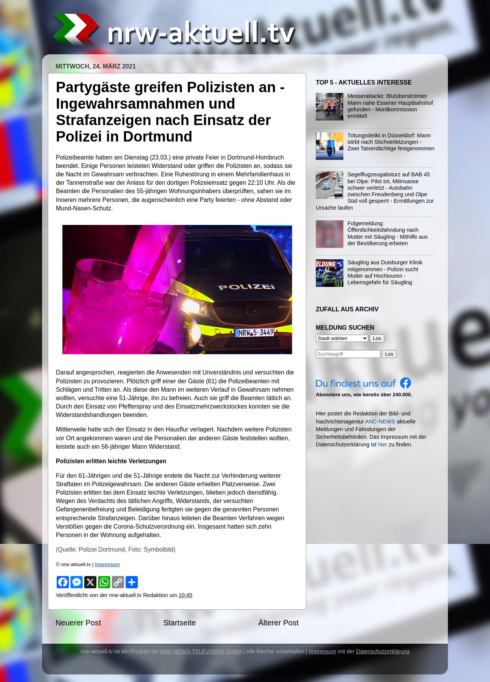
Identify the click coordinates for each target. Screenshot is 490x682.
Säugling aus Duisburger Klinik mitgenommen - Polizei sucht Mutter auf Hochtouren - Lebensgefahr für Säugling (385, 272)
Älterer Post (278, 623)
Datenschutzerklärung (383, 651)
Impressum (107, 564)
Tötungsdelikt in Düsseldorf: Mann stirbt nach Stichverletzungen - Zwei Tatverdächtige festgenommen (391, 142)
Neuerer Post (78, 623)
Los (389, 354)
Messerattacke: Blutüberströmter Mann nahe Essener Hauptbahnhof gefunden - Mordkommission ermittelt (390, 106)
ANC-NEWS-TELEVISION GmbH (201, 651)
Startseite (179, 623)
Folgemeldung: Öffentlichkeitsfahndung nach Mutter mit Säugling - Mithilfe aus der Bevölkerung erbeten (388, 233)
